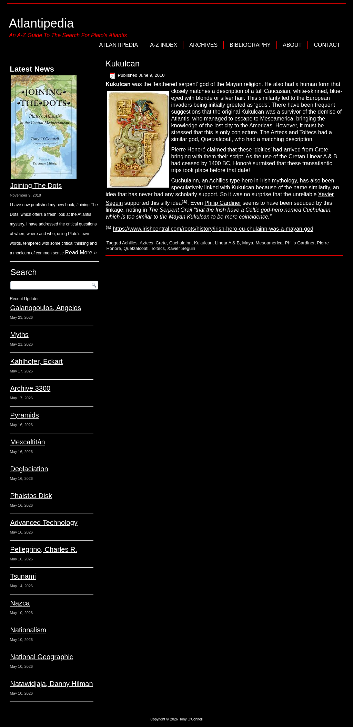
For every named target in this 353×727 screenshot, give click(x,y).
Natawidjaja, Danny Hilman (51, 683)
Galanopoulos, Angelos (45, 308)
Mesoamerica (268, 242)
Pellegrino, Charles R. (43, 549)
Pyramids (24, 415)
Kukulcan (203, 242)
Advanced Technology (43, 522)
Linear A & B (227, 242)
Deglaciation (29, 469)
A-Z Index (163, 45)
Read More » (81, 252)
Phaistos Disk (31, 495)
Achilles (130, 242)
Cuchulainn (180, 242)
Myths (19, 334)
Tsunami (23, 576)
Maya (247, 242)
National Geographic (41, 657)
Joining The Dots (36, 185)
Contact (327, 45)
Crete (321, 149)
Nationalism (28, 630)
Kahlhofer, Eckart (36, 361)
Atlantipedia (41, 23)
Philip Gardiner (222, 203)
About (292, 45)
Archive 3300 (30, 388)
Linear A (317, 156)
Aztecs (146, 242)
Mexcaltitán (27, 442)
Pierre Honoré (188, 149)
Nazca (20, 603)
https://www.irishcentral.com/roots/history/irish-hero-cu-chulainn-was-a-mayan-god (213, 229)
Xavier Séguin (181, 248)
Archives (203, 45)
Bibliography (250, 45)
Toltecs (158, 248)
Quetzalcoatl (135, 248)
